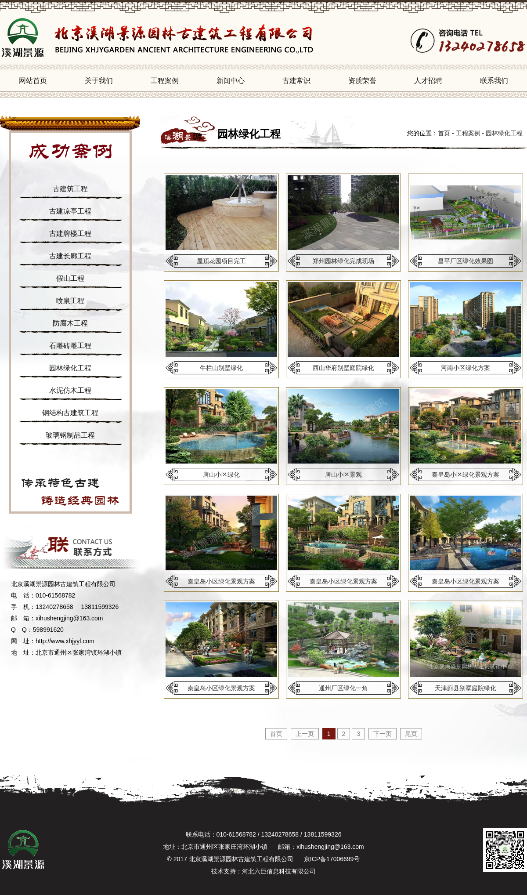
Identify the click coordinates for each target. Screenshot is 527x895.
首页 (444, 133)
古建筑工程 (70, 188)
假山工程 (70, 278)
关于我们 (99, 80)
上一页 (305, 733)
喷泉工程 (70, 300)
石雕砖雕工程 (70, 345)
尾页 (411, 733)
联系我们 (494, 80)
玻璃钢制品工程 (70, 435)
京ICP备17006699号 (332, 858)
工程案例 (165, 80)
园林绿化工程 (70, 368)
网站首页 (33, 80)
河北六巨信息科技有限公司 (279, 871)
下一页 (382, 733)
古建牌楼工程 (70, 233)
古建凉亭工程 (70, 211)
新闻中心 (231, 80)
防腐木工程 (70, 323)
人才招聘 (428, 80)
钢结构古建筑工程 (70, 413)
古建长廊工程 (70, 256)
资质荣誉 (362, 80)
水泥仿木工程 (70, 390)
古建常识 (296, 80)
